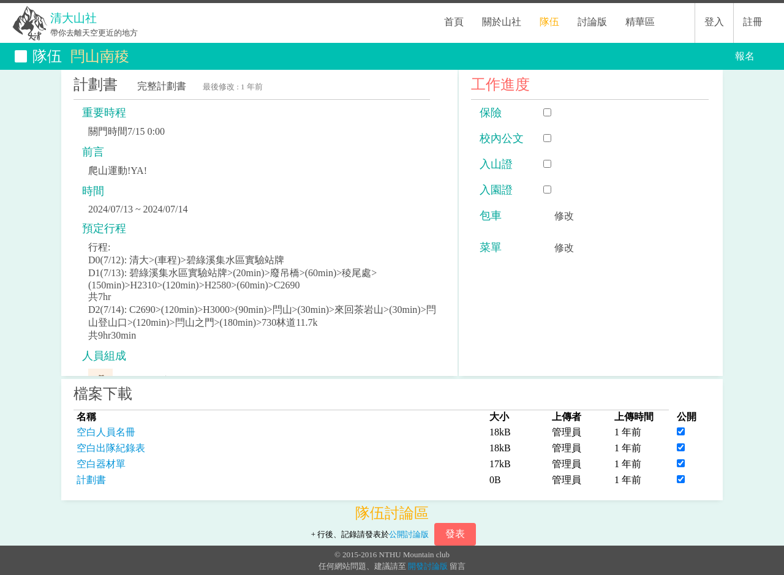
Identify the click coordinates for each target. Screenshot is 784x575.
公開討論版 (409, 534)
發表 (455, 533)
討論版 (592, 22)
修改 (564, 216)
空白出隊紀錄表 (111, 448)
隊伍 (549, 22)
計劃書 (91, 480)
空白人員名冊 (106, 432)
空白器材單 (101, 464)
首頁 (454, 22)
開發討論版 (428, 566)
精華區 (640, 22)
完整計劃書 (161, 86)
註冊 (753, 22)
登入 (714, 22)
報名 (745, 56)
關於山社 (501, 22)
